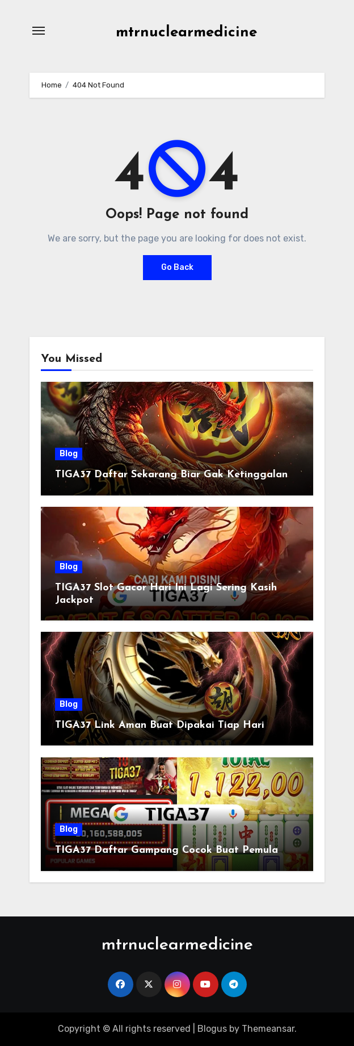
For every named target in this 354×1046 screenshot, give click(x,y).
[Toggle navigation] (39, 30)
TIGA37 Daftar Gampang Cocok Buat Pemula (166, 850)
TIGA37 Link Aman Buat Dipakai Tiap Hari (159, 725)
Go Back (177, 267)
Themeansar (268, 1028)
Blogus (212, 1028)
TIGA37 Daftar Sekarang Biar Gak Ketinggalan (171, 474)
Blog (69, 454)
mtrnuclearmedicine (186, 32)
